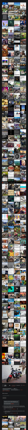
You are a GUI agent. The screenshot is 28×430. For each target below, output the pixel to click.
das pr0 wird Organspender (14, 208)
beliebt (11, 1)
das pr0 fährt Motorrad (5, 208)
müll (13, 1)
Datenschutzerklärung (23, 426)
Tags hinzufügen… (7, 209)
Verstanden (14, 428)
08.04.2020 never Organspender (7, 207)
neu (9, 1)
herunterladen (13, 204)
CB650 (14, 207)
